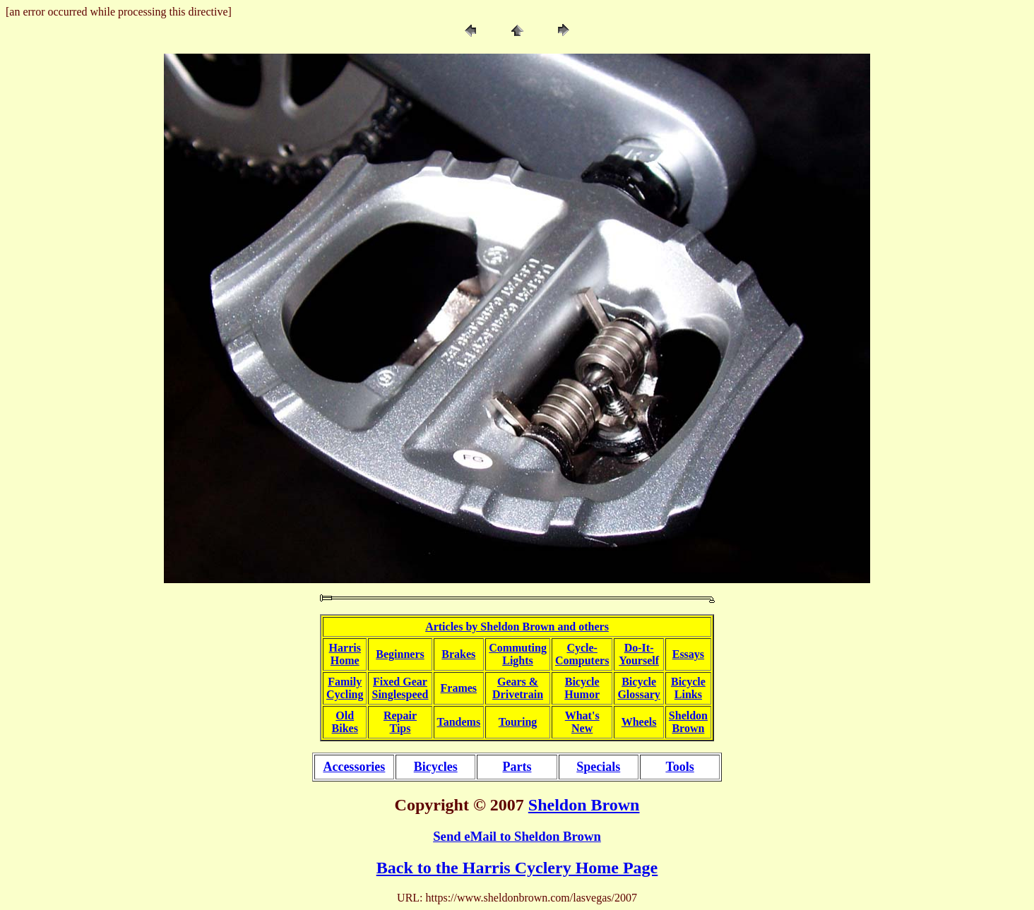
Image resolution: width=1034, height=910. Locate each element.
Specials (598, 767)
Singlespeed (400, 694)
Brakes (458, 654)
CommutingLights (518, 654)
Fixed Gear (400, 682)
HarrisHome (345, 654)
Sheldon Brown (584, 805)
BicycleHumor (582, 688)
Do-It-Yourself (639, 654)
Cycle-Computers (582, 654)
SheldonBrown (688, 722)
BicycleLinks (688, 688)
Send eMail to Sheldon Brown (517, 836)
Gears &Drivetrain (517, 688)
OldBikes (345, 722)
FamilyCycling (344, 688)
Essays (688, 654)
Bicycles (436, 767)
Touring (518, 722)
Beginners (400, 654)
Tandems (459, 722)
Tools (679, 767)
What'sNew (582, 722)
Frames (459, 688)
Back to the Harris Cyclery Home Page (517, 867)
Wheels (639, 722)
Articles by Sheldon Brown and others (517, 627)
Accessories (354, 767)
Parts (516, 767)
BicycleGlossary (638, 688)
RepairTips (400, 722)
